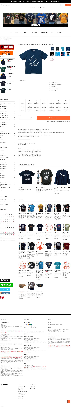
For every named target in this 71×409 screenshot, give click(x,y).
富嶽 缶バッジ (29, 270)
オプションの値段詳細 (51, 121)
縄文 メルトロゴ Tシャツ (66, 251)
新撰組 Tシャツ (29, 213)
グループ (26, 32)
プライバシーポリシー (22, 393)
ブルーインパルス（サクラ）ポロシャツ (39, 233)
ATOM (22, 398)
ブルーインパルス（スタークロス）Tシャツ (57, 271)
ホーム (11, 32)
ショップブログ (21, 396)
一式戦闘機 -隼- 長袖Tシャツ (10, 74)
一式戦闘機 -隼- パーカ (10, 60)
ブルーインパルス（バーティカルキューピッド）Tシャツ (22, 252)
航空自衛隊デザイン (7, 39)
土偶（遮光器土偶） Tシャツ (48, 214)
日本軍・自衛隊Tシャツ (7, 37)
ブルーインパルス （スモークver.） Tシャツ (57, 214)
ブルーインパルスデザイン (8, 38)
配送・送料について (21, 388)
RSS (19, 398)
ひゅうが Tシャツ (22, 187)
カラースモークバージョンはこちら (24, 139)
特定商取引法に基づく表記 (65, 121)
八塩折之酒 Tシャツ (48, 251)
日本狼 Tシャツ (29, 291)
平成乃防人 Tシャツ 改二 (22, 213)
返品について (58, 121)
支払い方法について (21, 386)
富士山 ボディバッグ (39, 291)
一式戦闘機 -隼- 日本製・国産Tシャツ (11, 67)
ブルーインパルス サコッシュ (40, 214)
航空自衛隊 (20, 129)
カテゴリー (18, 32)
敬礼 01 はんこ (38, 251)
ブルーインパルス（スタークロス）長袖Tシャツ (62, 188)
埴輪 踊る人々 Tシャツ (22, 232)
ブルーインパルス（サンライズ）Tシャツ (31, 252)
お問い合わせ (59, 32)
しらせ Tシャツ (29, 232)
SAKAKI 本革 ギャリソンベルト (22, 292)
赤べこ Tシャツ (65, 213)
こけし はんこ (65, 270)
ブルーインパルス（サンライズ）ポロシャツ (10, 81)
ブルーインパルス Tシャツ (41, 187)
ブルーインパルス (38, 129)
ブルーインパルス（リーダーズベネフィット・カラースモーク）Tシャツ (39, 271)
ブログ (52, 32)
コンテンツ (34, 32)
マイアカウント (33, 384)
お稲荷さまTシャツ (56, 232)
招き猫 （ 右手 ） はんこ (22, 270)
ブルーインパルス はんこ (48, 232)
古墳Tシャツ (55, 251)
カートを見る (32, 386)
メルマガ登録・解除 (44, 32)
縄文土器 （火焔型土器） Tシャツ (66, 233)
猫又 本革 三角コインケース (49, 271)
